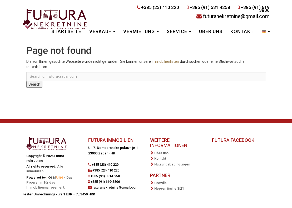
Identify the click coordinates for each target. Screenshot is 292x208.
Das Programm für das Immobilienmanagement (49, 182)
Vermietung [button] (141, 31)
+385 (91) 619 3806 (255, 9)
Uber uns (210, 31)
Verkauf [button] (102, 31)
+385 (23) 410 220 (160, 7)
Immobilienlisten (165, 61)
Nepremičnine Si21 (169, 188)
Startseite (66, 31)
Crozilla (160, 183)
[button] (266, 32)
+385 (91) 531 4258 (210, 7)
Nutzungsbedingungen (172, 164)
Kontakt (242, 31)
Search (34, 84)
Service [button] (179, 31)
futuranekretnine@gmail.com (236, 16)
